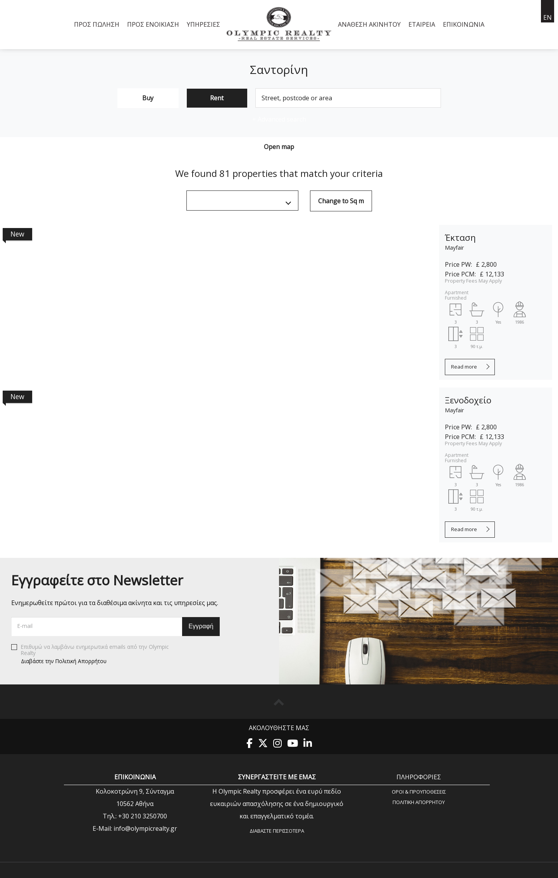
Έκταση (460, 238)
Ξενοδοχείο (468, 400)
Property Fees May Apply (473, 280)
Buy (147, 98)
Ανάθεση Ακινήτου (369, 24)
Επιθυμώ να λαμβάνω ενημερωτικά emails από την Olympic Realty (90, 654)
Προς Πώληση (96, 24)
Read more (464, 366)
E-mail (25, 625)
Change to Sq (341, 201)
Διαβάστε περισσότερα (277, 830)
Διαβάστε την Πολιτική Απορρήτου (64, 660)
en (547, 17)
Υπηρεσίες (203, 24)
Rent (217, 98)
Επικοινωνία (463, 24)
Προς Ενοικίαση (153, 24)
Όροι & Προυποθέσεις (419, 791)
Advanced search (279, 119)
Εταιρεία (421, 24)
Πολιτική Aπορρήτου (419, 802)
